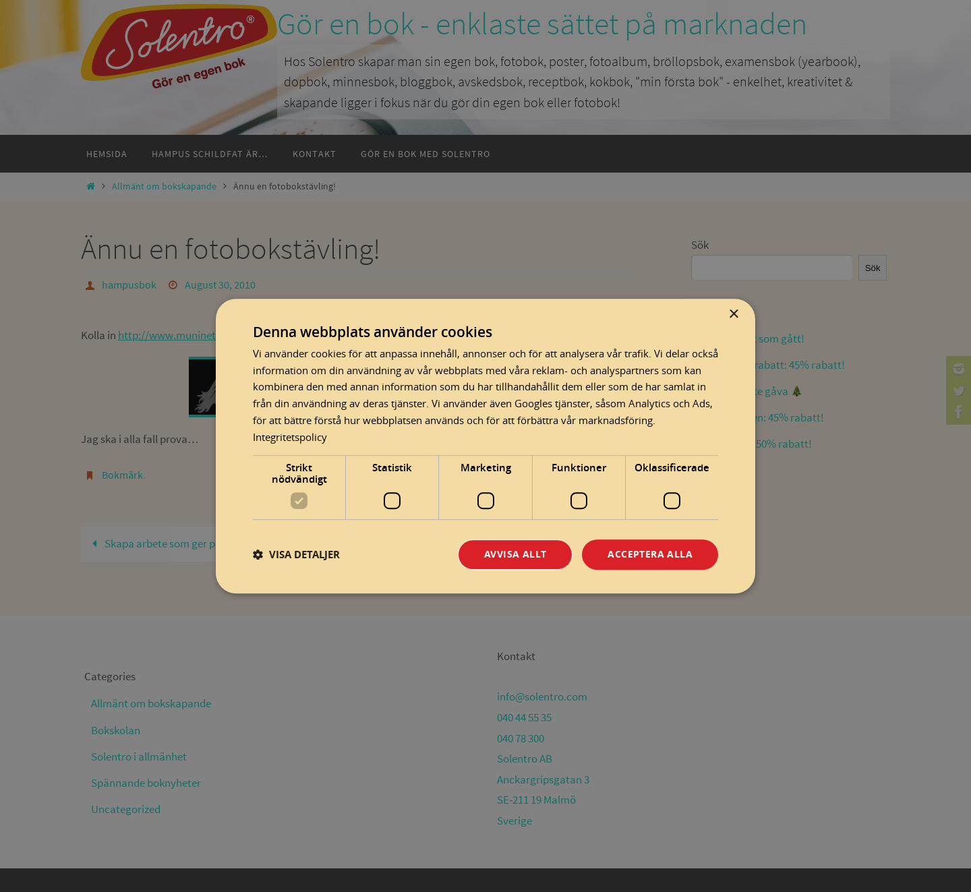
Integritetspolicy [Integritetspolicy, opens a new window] (290, 437)
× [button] (733, 314)
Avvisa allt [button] (515, 554)
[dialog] (485, 446)
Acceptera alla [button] (650, 554)
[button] (296, 554)
